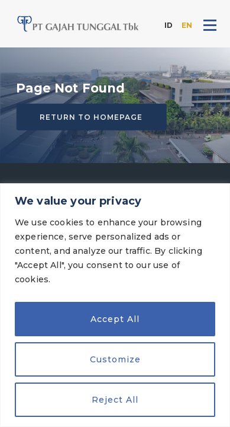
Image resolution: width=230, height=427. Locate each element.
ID (168, 25)
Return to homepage (91, 117)
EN (187, 25)
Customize (115, 359)
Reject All (115, 399)
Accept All (115, 319)
